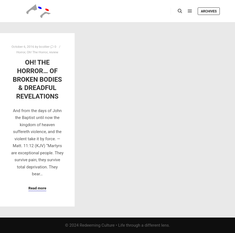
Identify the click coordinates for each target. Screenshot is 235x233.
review (53, 52)
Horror (20, 52)
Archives (209, 11)
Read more (37, 188)
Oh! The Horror (37, 52)
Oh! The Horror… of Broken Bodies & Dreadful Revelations (37, 79)
